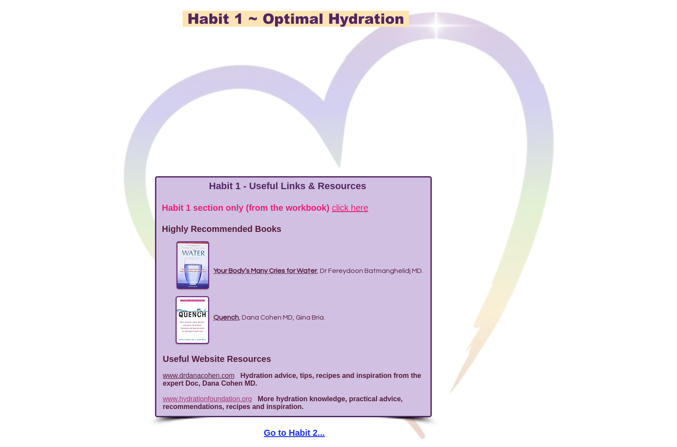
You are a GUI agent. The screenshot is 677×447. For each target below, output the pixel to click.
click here (350, 207)
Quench (226, 317)
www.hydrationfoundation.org (207, 399)
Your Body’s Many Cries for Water (265, 270)
